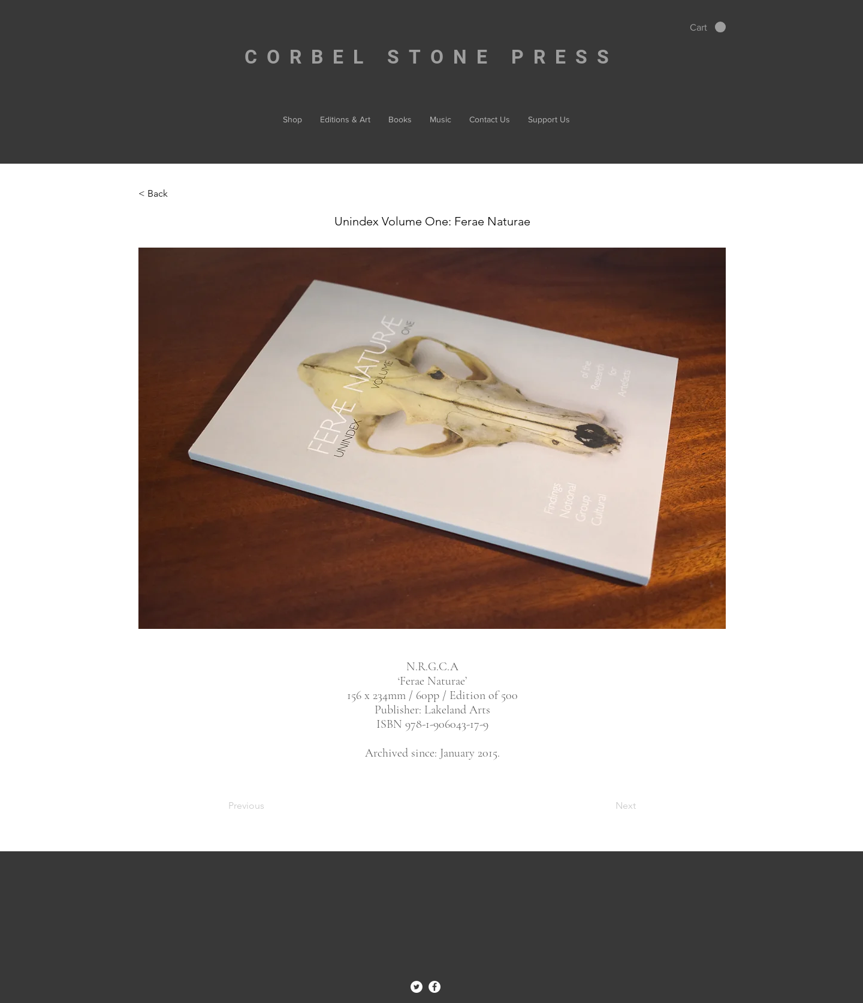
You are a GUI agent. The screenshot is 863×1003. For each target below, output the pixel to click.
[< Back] (178, 194)
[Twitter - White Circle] (417, 987)
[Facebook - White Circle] (434, 987)
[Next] (606, 806)
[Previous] (267, 806)
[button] (708, 27)
